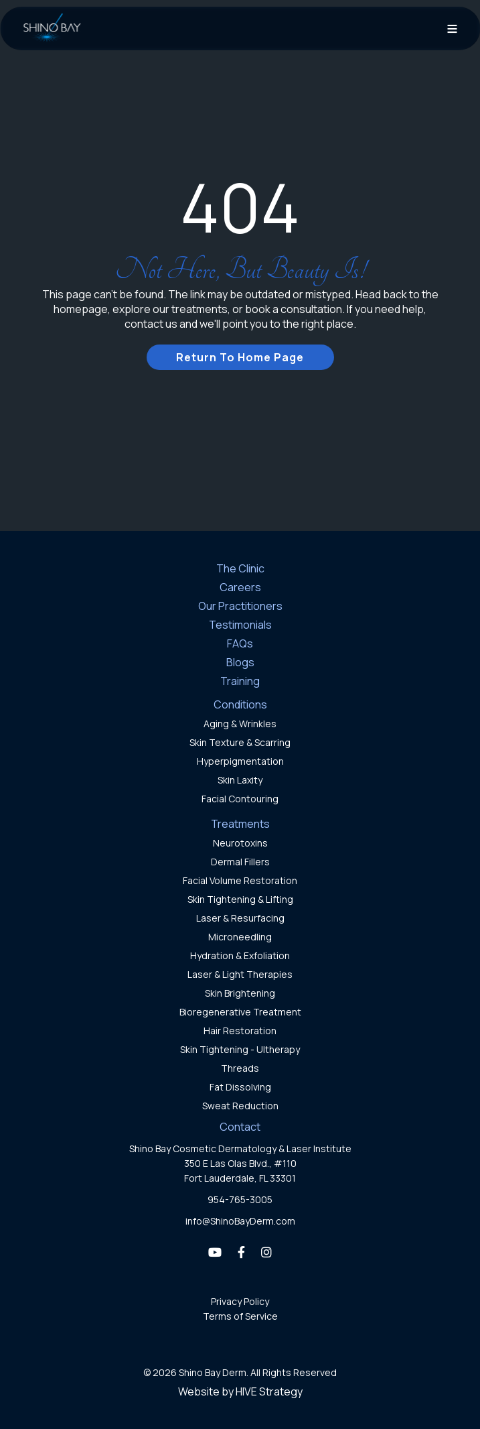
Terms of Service (240, 1316)
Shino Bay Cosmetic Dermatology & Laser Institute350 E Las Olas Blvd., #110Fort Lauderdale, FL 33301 (240, 1163)
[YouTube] (215, 1252)
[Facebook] (241, 1252)
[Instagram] (266, 1252)
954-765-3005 (240, 1199)
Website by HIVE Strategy (240, 1391)
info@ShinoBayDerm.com (240, 1221)
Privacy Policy (240, 1301)
